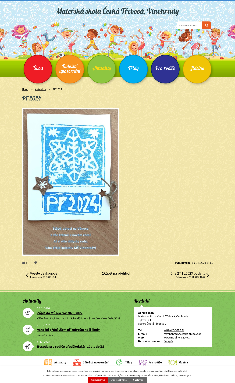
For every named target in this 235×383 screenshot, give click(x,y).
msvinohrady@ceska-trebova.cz (183, 334)
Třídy (133, 68)
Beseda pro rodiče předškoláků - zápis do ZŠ (70, 346)
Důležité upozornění (69, 68)
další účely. (183, 370)
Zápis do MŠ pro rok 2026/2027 (59, 313)
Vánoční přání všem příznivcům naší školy (68, 330)
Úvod (38, 68)
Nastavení (138, 379)
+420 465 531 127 (174, 330)
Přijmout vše (98, 379)
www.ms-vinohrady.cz (177, 337)
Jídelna (197, 68)
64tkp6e (168, 341)
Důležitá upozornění (95, 362)
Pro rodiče (165, 68)
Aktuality (101, 68)
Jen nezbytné (119, 379)
